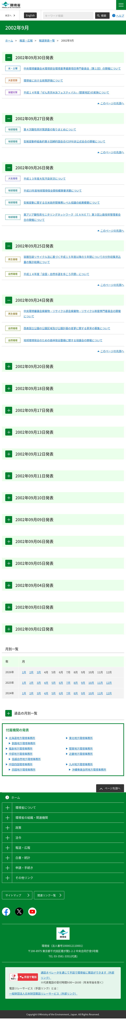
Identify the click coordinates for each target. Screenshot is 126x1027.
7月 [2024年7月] (68, 702)
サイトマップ (13, 904)
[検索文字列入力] (68, 15)
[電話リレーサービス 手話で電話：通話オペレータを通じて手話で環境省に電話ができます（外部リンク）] (23, 985)
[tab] (8, 721)
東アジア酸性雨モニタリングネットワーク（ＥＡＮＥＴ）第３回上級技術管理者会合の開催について (72, 218)
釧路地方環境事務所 (23, 752)
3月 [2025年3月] (39, 691)
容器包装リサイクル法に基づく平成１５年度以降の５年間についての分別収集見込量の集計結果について (72, 261)
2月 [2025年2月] (31, 691)
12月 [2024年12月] (109, 702)
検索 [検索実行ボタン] (103, 15)
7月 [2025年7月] (68, 691)
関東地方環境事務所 (81, 757)
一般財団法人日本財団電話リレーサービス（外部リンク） (43, 1002)
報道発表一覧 (47, 40)
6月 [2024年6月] (61, 702)
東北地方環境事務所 (81, 746)
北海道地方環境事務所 (22, 746)
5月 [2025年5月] (54, 691)
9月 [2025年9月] (83, 691)
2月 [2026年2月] (31, 681)
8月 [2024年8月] (76, 702)
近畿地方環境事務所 (81, 762)
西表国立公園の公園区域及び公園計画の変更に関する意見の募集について (67, 331)
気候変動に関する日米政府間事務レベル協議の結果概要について (62, 204)
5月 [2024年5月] (54, 702)
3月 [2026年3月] (39, 681)
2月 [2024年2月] (31, 702)
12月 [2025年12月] (109, 691)
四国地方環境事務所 (23, 778)
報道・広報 (26, 40)
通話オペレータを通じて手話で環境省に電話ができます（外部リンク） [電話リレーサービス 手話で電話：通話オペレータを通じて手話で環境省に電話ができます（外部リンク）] (77, 983)
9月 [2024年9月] (83, 702)
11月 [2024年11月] (100, 702)
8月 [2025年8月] (76, 691)
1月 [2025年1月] (24, 691)
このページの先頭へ (112, 103)
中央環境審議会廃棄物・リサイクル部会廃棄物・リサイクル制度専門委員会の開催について (72, 316)
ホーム (9, 40)
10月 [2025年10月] (91, 691)
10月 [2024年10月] (91, 702)
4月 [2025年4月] (46, 691)
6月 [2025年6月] (61, 691)
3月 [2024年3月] (39, 702)
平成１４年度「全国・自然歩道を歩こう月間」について (56, 276)
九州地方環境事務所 (81, 773)
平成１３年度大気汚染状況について (45, 180)
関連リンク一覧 (46, 904)
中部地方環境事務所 (20, 762)
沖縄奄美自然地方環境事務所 (89, 778)
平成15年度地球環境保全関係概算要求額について (53, 192)
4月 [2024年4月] (46, 702)
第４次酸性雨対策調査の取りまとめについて (50, 130)
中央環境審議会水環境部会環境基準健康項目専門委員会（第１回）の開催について (72, 69)
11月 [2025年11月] (100, 691)
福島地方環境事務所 (20, 757)
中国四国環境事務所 (20, 773)
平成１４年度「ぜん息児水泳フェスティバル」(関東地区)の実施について (66, 93)
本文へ (8, 15)
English (30, 15)
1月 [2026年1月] (24, 681)
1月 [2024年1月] (24, 702)
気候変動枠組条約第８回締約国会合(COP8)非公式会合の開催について (64, 142)
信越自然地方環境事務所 (26, 767)
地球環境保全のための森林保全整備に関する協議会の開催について (63, 343)
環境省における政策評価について (43, 81)
